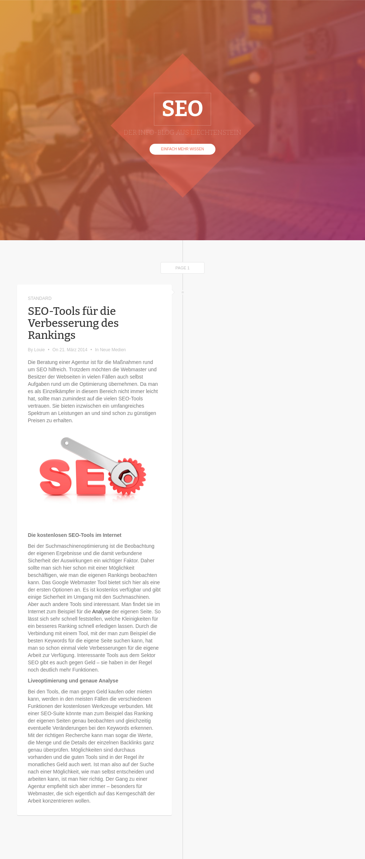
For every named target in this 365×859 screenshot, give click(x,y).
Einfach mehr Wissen (182, 149)
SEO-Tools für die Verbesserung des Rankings (73, 323)
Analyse (101, 611)
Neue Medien (113, 349)
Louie (39, 349)
